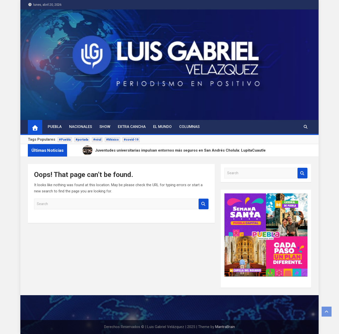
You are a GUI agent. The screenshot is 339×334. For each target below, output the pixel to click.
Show (104, 126)
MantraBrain (225, 327)
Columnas (189, 126)
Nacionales (80, 126)
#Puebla (65, 139)
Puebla (55, 126)
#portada (82, 139)
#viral (97, 139)
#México (112, 139)
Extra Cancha (132, 126)
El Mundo (162, 126)
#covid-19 (131, 139)
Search (204, 204)
